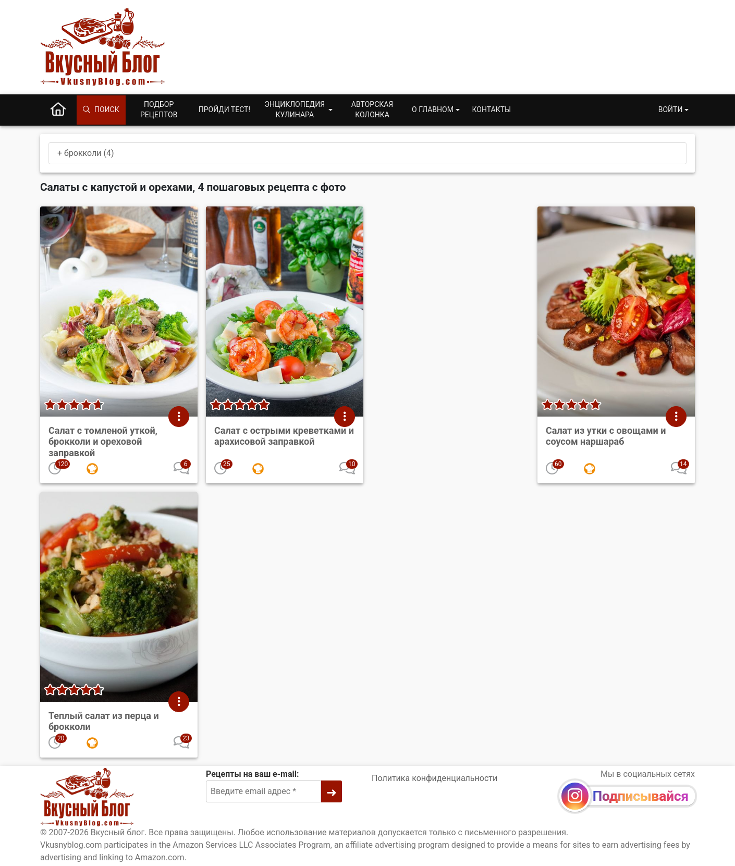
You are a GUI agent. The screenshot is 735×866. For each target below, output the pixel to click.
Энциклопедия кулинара (294, 109)
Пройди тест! (224, 109)
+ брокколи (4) (85, 153)
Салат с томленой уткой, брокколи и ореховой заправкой (102, 441)
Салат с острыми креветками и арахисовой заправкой (284, 436)
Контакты (491, 109)
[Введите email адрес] (263, 791)
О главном (433, 109)
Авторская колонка (372, 109)
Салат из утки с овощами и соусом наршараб (606, 436)
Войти (670, 109)
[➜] (331, 791)
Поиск (101, 109)
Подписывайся (641, 796)
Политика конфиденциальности (434, 778)
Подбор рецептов (159, 109)
